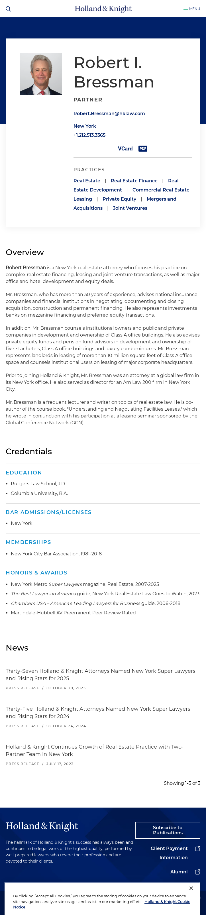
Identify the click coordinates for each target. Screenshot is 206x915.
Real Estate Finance (134, 181)
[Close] (191, 898)
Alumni (179, 872)
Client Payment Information (169, 853)
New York (85, 126)
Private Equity (119, 199)
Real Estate (87, 181)
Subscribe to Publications (168, 830)
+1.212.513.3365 (89, 135)
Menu (194, 9)
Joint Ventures (130, 208)
